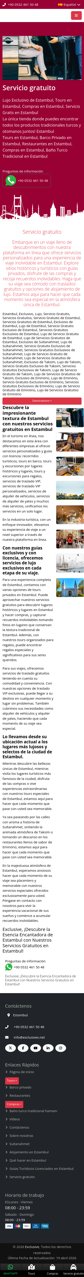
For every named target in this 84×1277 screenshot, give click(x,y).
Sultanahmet (20, 1144)
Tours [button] (11, 1080)
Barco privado (20, 1087)
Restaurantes (20, 1095)
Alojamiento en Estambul (29, 1152)
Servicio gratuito (22, 1177)
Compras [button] (13, 1104)
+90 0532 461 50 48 (20, 4)
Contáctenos (19, 1127)
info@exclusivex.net (25, 1037)
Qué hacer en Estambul (28, 1160)
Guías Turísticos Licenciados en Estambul (42, 1168)
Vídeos (15, 1119)
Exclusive (32, 1246)
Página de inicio (22, 1072)
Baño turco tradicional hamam (33, 1111)
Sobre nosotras (21, 1135)
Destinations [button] (41, 401)
